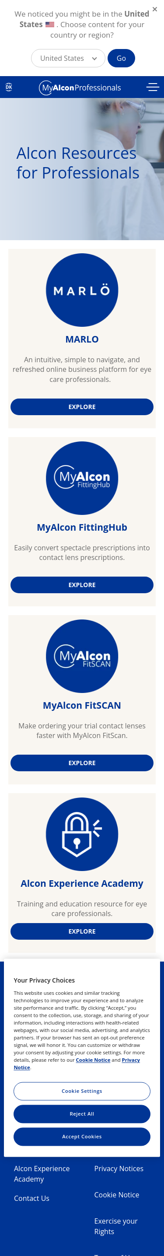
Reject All (82, 1114)
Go (121, 58)
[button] (68, 58)
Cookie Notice (117, 1195)
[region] (82, 1058)
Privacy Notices (119, 1168)
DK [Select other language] (9, 87)
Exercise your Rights (116, 1226)
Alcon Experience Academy (42, 1174)
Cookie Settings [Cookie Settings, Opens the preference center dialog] (82, 1091)
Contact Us (31, 1198)
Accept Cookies (82, 1137)
